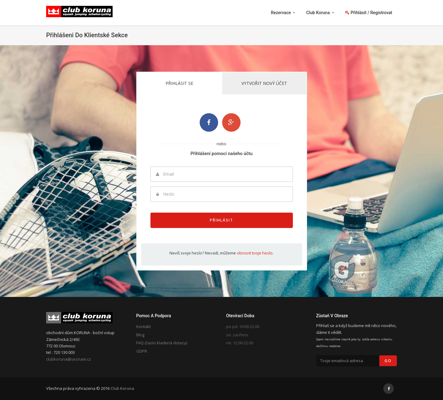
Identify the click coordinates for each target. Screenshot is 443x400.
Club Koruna (122, 388)
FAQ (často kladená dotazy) (161, 343)
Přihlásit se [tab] (179, 83)
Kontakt (143, 326)
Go (388, 360)
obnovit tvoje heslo (255, 253)
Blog (140, 335)
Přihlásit (221, 220)
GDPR (141, 351)
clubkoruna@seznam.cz (68, 359)
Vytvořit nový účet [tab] (264, 83)
